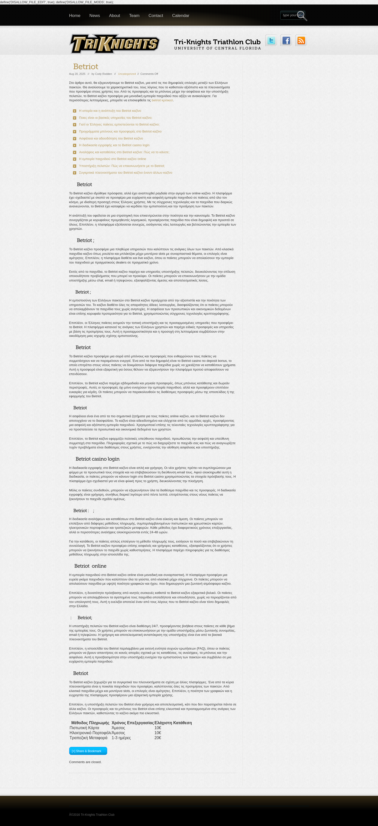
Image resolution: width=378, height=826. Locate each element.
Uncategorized (127, 73)
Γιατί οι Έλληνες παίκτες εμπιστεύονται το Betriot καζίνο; (119, 124)
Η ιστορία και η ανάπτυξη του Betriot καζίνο (110, 111)
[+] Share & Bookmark (86, 751)
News (94, 15)
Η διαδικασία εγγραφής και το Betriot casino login (114, 145)
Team (134, 15)
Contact (155, 15)
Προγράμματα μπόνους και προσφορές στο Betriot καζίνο (120, 131)
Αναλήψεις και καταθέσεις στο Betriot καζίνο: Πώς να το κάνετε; (124, 152)
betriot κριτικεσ (162, 100)
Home (74, 15)
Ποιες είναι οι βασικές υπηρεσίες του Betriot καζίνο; (115, 118)
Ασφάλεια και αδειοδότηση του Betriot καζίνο (111, 138)
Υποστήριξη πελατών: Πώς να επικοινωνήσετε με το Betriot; (122, 166)
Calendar (180, 15)
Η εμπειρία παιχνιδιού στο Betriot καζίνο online (112, 159)
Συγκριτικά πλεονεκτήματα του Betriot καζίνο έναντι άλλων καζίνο (125, 172)
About (114, 15)
